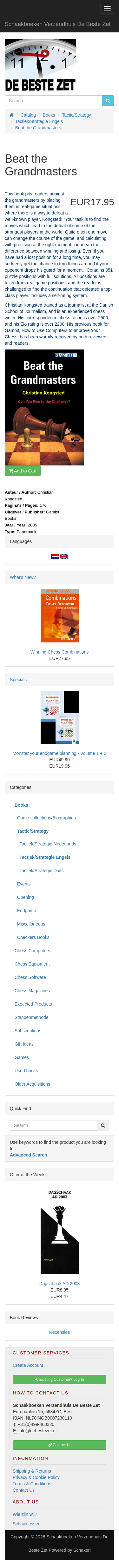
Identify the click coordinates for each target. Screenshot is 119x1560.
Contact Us (24, 1490)
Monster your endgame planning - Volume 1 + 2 (59, 753)
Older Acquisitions (32, 1084)
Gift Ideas (24, 1044)
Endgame (25, 910)
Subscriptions (28, 1030)
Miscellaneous (30, 923)
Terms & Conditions (32, 1483)
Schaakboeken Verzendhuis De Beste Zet (57, 24)
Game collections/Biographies (45, 817)
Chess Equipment (32, 964)
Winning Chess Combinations (59, 652)
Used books (26, 1070)
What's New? (23, 577)
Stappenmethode (32, 1017)
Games (22, 1057)
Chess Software (30, 977)
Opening (24, 897)
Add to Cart (22, 470)
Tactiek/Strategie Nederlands (45, 843)
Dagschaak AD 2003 (59, 1283)
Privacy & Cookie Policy (36, 1477)
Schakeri (81, 1550)
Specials (18, 679)
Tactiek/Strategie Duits (39, 870)
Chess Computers (32, 950)
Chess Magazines (32, 990)
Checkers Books (32, 937)
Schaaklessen (26, 1523)
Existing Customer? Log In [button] (59, 1379)
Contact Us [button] (60, 1445)
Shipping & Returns (32, 1471)
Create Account (28, 1365)
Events (23, 883)
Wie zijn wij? (25, 1514)
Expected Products (33, 1004)
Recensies (59, 1332)
